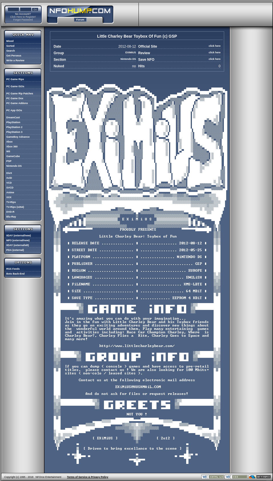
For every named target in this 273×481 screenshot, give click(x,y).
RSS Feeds (13, 268)
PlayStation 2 (14, 127)
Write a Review (15, 60)
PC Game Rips (15, 79)
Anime (10, 192)
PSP (8, 161)
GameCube (13, 156)
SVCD (9, 187)
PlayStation (13, 122)
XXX (8, 197)
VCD (9, 182)
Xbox (9, 141)
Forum (80, 19)
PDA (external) (15, 250)
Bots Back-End (15, 273)
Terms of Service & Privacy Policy (87, 477)
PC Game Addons (17, 103)
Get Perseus (13, 55)
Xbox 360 (12, 146)
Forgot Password (23, 19)
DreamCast (13, 117)
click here (215, 45)
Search (10, 50)
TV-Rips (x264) (15, 207)
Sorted (10, 45)
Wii (8, 151)
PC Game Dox (14, 98)
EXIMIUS (130, 52)
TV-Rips (11, 202)
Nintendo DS (14, 166)
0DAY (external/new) (18, 235)
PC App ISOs (14, 110)
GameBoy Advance (18, 136)
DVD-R (10, 211)
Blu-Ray (11, 216)
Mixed (10, 41)
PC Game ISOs (15, 86)
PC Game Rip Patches (19, 93)
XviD (9, 177)
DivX (9, 173)
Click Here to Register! (23, 16)
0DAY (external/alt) (17, 245)
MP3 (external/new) (18, 240)
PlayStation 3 (14, 132)
